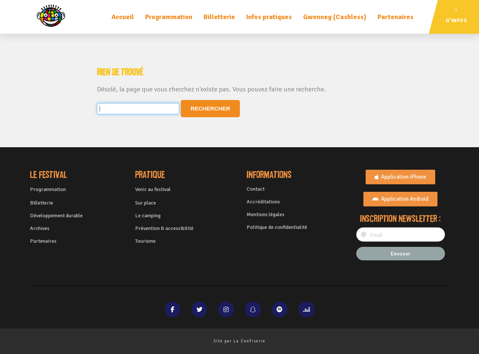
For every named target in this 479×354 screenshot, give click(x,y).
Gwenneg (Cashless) (334, 17)
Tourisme (145, 241)
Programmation (168, 17)
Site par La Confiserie (239, 341)
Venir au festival (153, 189)
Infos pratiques (269, 17)
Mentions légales (265, 214)
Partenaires (396, 17)
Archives (39, 228)
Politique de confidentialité (277, 227)
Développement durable (56, 215)
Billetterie (219, 17)
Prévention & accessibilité (164, 228)
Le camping (148, 215)
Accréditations (263, 202)
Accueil (123, 17)
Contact (256, 189)
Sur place (145, 203)
